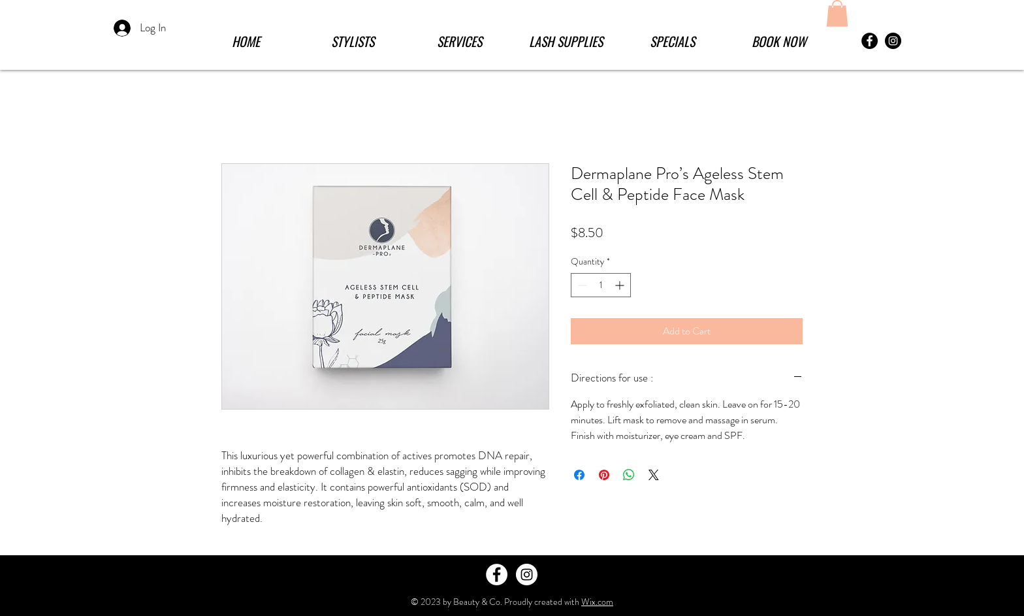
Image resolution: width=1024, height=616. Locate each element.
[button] (459, 41)
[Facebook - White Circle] (496, 574)
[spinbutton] (601, 285)
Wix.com (597, 601)
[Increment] (621, 285)
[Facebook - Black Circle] (869, 41)
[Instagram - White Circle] (526, 574)
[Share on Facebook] (579, 475)
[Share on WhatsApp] (629, 475)
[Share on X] (654, 475)
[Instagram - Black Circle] (893, 41)
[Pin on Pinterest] (604, 475)
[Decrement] (581, 285)
